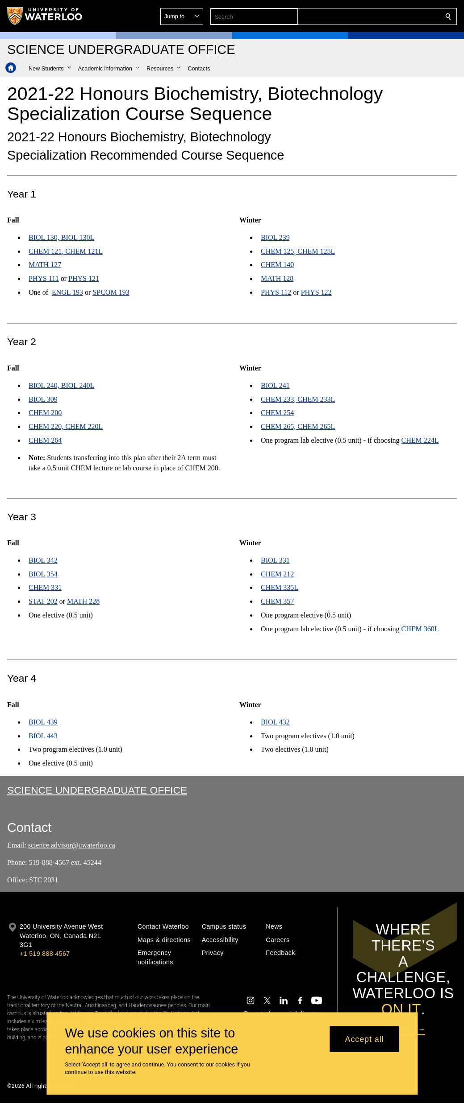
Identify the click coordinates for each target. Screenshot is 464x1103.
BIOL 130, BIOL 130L (61, 237)
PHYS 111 (44, 279)
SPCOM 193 (110, 292)
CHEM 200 (45, 412)
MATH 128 (277, 279)
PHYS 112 (276, 292)
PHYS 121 (83, 279)
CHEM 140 (277, 265)
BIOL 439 (43, 721)
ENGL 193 (67, 292)
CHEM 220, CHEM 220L (66, 426)
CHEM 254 (277, 412)
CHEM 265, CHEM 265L (298, 426)
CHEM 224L (420, 440)
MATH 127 (45, 265)
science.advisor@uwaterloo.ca (71, 845)
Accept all (364, 1038)
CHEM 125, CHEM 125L (298, 251)
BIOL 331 (275, 560)
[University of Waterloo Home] (45, 16)
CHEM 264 (45, 440)
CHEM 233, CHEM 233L (298, 399)
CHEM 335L (279, 588)
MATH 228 (83, 601)
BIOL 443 (43, 735)
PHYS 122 (316, 292)
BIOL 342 (43, 560)
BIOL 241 (275, 385)
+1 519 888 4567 (45, 953)
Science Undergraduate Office (97, 790)
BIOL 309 (43, 399)
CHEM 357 (277, 601)
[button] (384, 16)
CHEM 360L (420, 629)
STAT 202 (43, 601)
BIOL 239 (275, 237)
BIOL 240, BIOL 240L (61, 385)
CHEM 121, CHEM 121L (66, 251)
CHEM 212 (277, 574)
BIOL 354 (43, 574)
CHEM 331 (45, 588)
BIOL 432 (275, 721)
